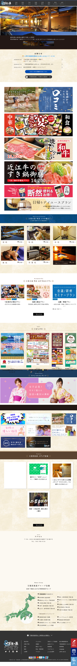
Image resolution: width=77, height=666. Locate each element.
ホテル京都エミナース (64, 622)
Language (61, 649)
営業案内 (16, 3)
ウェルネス (38, 641)
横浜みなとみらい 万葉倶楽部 (46, 600)
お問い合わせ (62, 651)
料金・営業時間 (39, 649)
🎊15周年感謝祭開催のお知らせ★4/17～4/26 (38, 56)
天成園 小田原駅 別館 (44, 619)
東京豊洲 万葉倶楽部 (44, 597)
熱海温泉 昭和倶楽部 (63, 619)
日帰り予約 (26, 644)
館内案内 (23, 3)
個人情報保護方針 (63, 641)
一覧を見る (38, 314)
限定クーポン (55, 3)
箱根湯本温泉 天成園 (44, 617)
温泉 (25, 646)
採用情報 (61, 646)
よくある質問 (51, 651)
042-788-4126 (40, 541)
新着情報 (36, 3)
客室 (25, 649)
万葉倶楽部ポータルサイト (45, 594)
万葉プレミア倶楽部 (52, 641)
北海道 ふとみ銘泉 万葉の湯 (65, 604)
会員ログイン (62, 3)
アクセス (38, 651)
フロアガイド (51, 649)
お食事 (25, 651)
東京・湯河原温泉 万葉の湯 (65, 597)
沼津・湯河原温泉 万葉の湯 (45, 605)
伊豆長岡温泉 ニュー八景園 (45, 625)
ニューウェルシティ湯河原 (65, 617)
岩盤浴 (37, 644)
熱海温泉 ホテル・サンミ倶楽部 (47, 622)
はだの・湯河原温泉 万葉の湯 (46, 608)
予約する (29, 3)
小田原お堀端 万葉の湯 (44, 603)
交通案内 (42, 3)
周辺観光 (49, 3)
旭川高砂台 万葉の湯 (63, 607)
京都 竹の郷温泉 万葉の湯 (64, 610)
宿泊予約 (26, 641)
